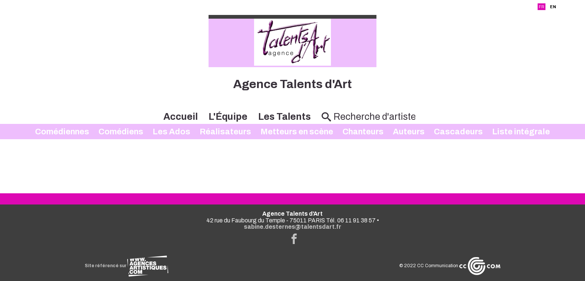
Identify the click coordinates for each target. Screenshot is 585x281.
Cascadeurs (458, 131)
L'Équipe (228, 117)
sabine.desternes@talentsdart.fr (292, 227)
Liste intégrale (521, 131)
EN (553, 6)
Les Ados (171, 131)
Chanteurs (363, 131)
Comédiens (120, 131)
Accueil (180, 117)
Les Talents (284, 117)
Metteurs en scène (296, 131)
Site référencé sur (126, 265)
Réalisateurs (225, 131)
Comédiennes (62, 131)
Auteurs (409, 131)
